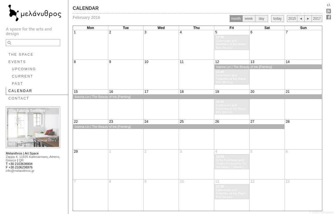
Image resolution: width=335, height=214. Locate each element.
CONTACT (18, 98)
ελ (328, 5)
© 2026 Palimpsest (321, 212)
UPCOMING (24, 69)
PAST (17, 84)
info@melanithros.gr (20, 170)
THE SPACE (21, 55)
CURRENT (22, 76)
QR (21, 160)
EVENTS (17, 62)
